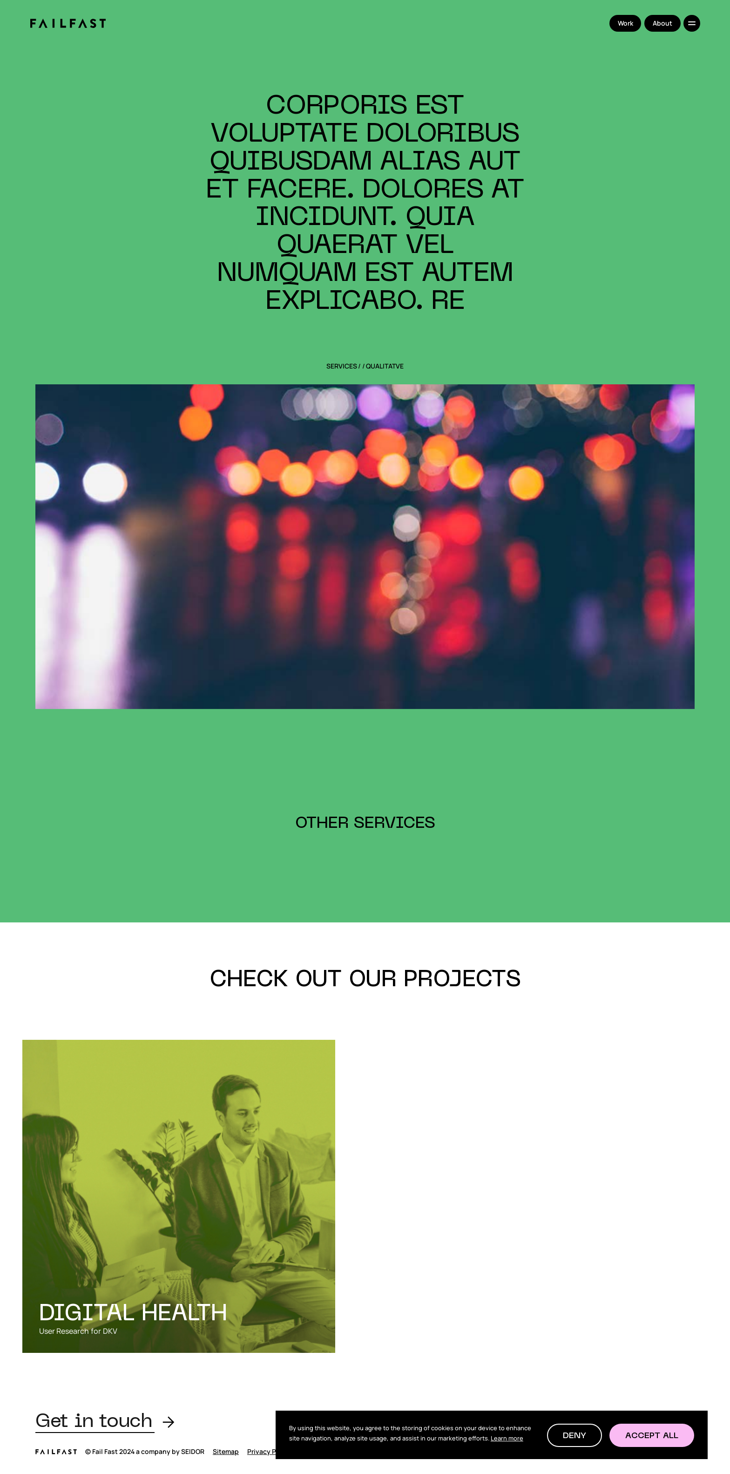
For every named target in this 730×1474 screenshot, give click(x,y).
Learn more (507, 1438)
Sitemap (226, 1451)
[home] (68, 23)
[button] (574, 1435)
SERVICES (341, 366)
